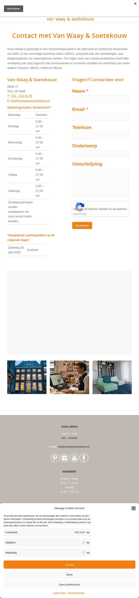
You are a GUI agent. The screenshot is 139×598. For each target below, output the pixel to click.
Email (80, 109)
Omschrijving (87, 164)
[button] (133, 508)
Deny (69, 574)
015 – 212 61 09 (21, 96)
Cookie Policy (59, 593)
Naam (80, 91)
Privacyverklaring (76, 593)
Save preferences (69, 584)
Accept (69, 564)
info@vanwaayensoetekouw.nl (30, 100)
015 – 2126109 (69, 438)
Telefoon (81, 127)
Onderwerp (84, 146)
